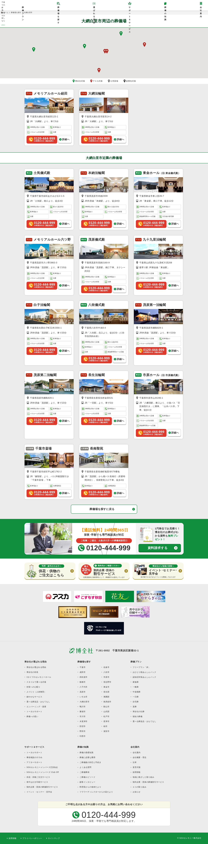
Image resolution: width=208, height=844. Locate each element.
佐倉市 (106, 667)
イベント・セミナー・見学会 (39, 792)
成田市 (82, 672)
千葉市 (82, 667)
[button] (84, 46)
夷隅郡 (106, 697)
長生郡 (106, 692)
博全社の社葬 (138, 711)
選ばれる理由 (94, 8)
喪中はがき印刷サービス (37, 782)
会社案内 (136, 752)
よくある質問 (85, 767)
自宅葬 (135, 702)
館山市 (106, 707)
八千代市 (83, 687)
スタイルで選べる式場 (36, 682)
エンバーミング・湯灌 (36, 707)
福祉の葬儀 (137, 716)
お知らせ (136, 792)
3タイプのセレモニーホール (39, 677)
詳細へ (66, 139)
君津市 (106, 721)
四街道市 (83, 677)
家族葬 (135, 682)
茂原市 (82, 692)
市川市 (82, 716)
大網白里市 (84, 702)
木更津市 (83, 721)
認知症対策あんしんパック (144, 677)
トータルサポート (34, 711)
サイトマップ (54, 838)
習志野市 (107, 682)
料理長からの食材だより (90, 787)
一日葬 (135, 697)
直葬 (135, 707)
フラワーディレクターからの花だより (96, 792)
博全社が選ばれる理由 (36, 667)
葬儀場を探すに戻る (102, 509)
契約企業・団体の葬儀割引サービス (42, 787)
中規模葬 (136, 692)
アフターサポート (34, 762)
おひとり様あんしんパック (144, 672)
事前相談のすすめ (34, 757)
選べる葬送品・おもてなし (38, 702)
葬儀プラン (23, 8)
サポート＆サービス (130, 8)
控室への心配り (33, 687)
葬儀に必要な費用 (87, 757)
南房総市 (107, 702)
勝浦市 (82, 711)
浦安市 (106, 731)
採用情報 (136, 772)
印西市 (82, 736)
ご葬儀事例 (84, 772)
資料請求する (158, 548)
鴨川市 (82, 707)
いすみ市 (83, 697)
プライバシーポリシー (32, 838)
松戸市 (106, 716)
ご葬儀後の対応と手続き (90, 762)
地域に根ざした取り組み (143, 777)
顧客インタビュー (87, 782)
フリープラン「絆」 (141, 667)
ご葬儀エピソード (87, 777)
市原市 (106, 677)
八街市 (106, 672)
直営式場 (136, 767)
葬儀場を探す (58, 8)
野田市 (82, 731)
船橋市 (82, 682)
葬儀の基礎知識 (86, 752)
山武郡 (106, 711)
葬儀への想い (32, 716)
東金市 (106, 687)
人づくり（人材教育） (36, 692)
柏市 (105, 726)
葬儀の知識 (165, 8)
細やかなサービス (34, 697)
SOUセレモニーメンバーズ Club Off (43, 772)
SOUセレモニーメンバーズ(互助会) (42, 767)
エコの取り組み (139, 787)
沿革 (135, 762)
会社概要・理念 (139, 757)
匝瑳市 (82, 726)
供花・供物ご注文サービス (38, 777)
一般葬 (135, 687)
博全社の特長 (32, 672)
